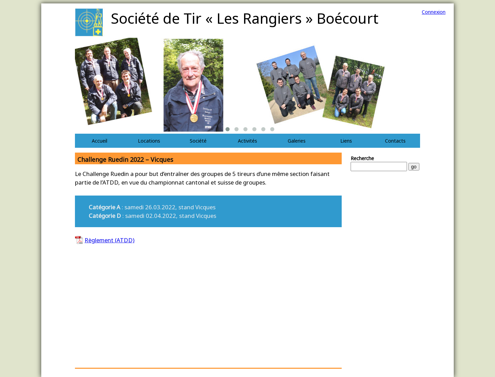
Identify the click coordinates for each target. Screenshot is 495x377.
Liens (346, 140)
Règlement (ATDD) (109, 240)
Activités (247, 140)
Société (198, 140)
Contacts (395, 140)
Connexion (434, 12)
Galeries (297, 140)
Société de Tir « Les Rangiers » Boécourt (244, 18)
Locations (149, 140)
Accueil (99, 140)
